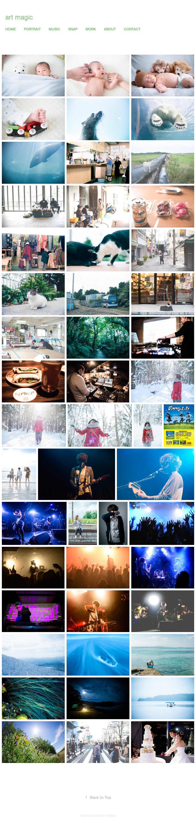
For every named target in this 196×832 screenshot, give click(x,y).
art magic (19, 17)
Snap (72, 29)
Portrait (32, 29)
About (110, 29)
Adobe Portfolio (106, 815)
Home (10, 29)
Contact (132, 29)
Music (54, 29)
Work (90, 29)
